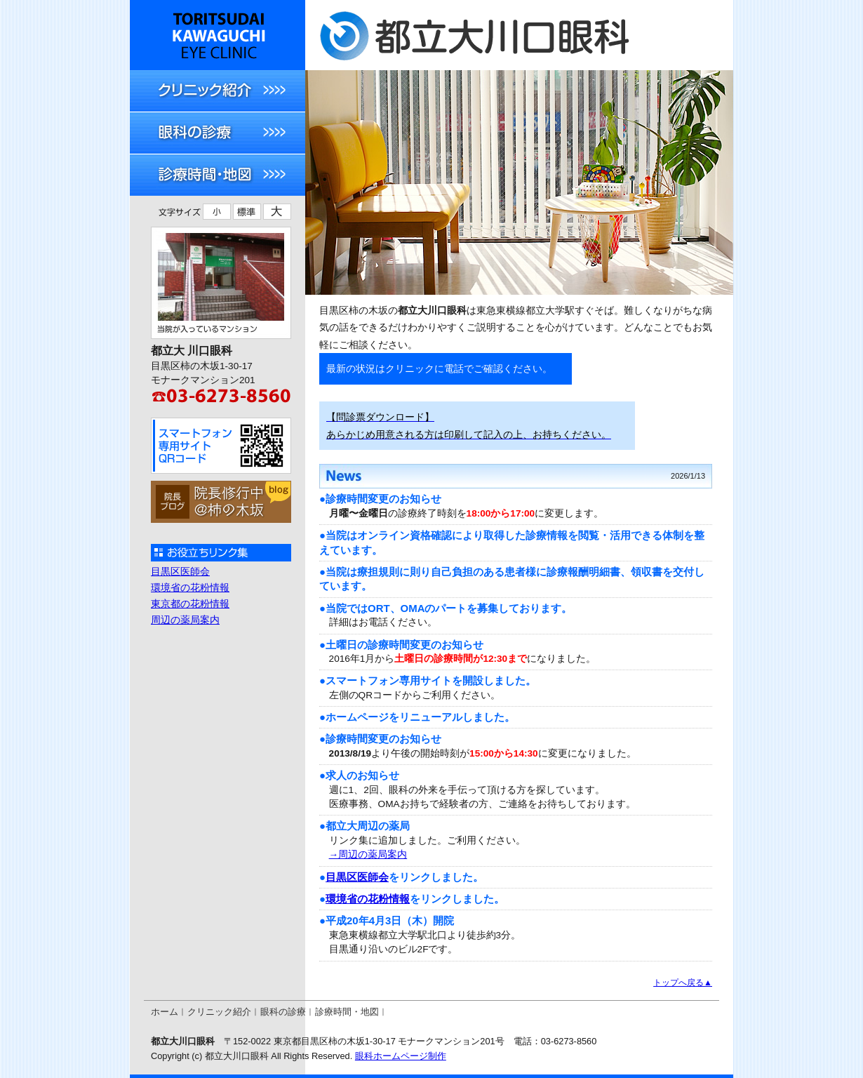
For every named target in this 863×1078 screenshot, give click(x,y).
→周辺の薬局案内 (368, 854)
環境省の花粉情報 (368, 899)
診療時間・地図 (347, 1011)
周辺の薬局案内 (185, 620)
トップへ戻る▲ (682, 982)
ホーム (164, 1011)
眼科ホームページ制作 (400, 1056)
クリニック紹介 (219, 1011)
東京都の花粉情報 (190, 604)
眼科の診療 (283, 1011)
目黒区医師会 (357, 877)
